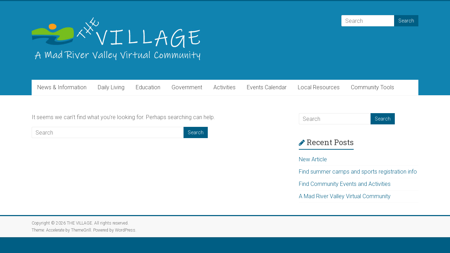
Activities (224, 87)
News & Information (61, 87)
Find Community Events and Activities (345, 184)
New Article (313, 159)
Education (148, 87)
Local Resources (319, 87)
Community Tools (372, 87)
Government (187, 87)
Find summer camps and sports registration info (358, 171)
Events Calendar (267, 87)
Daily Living (111, 87)
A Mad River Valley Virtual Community (345, 196)
